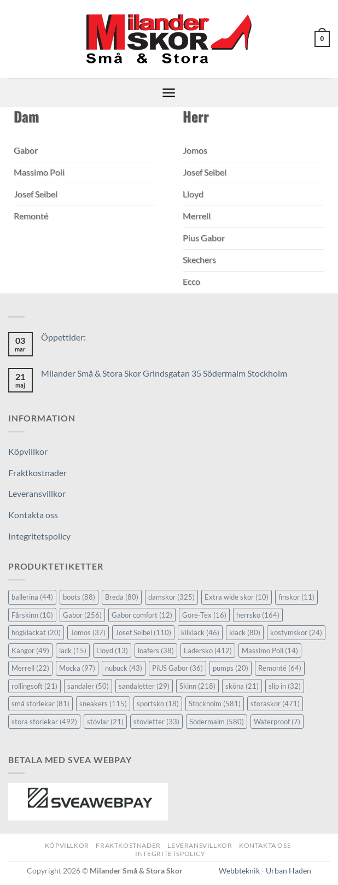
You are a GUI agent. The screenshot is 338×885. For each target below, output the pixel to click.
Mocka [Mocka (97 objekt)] (77, 668)
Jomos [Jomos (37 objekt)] (88, 632)
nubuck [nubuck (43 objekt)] (123, 668)
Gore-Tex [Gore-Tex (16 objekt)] (204, 615)
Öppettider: (63, 337)
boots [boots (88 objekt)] (79, 597)
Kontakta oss (33, 514)
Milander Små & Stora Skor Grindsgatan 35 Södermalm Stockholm (164, 373)
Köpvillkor (28, 451)
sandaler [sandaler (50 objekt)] (88, 686)
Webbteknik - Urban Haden (265, 870)
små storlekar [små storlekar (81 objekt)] (40, 703)
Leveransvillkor (37, 493)
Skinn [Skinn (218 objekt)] (197, 686)
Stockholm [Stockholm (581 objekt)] (215, 703)
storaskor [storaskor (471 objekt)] (275, 703)
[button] (322, 39)
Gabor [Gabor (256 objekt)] (82, 615)
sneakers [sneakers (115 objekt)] (103, 703)
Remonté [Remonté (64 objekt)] (279, 668)
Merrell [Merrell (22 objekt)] (30, 668)
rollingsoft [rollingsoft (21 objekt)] (34, 686)
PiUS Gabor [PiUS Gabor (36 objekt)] (177, 668)
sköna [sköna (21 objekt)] (242, 686)
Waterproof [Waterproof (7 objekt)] (277, 721)
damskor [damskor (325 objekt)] (171, 597)
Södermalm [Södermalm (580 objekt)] (216, 721)
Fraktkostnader (37, 472)
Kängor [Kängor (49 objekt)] (30, 650)
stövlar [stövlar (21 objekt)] (105, 721)
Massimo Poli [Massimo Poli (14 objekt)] (270, 650)
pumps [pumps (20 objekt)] (230, 668)
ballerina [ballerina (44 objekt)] (32, 597)
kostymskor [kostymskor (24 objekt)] (296, 632)
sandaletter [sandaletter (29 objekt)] (144, 686)
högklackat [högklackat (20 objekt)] (36, 632)
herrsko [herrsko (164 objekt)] (257, 615)
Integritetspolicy (39, 536)
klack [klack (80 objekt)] (244, 632)
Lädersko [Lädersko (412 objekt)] (208, 650)
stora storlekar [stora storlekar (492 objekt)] (44, 721)
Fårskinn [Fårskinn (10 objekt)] (32, 615)
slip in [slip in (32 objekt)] (285, 686)
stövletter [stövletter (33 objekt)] (156, 721)
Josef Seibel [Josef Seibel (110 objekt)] (143, 632)
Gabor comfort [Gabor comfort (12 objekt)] (142, 615)
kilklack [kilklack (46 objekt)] (200, 632)
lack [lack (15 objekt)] (72, 650)
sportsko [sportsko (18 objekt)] (158, 703)
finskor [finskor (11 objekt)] (296, 597)
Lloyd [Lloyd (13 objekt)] (112, 650)
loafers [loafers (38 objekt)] (156, 650)
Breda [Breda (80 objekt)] (121, 597)
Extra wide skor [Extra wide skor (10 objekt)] (237, 597)
